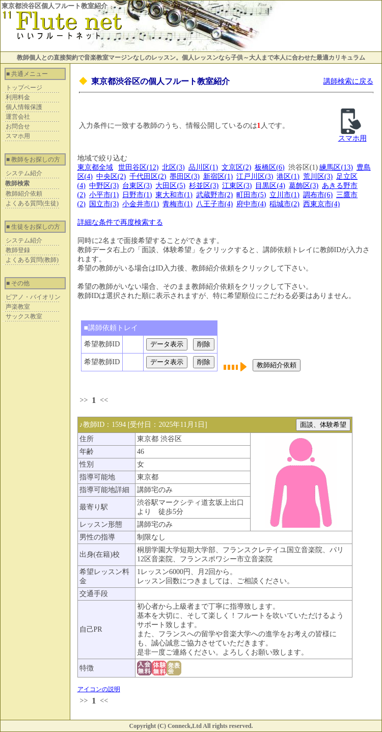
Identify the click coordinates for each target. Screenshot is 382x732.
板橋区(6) (269, 167)
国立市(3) (104, 204)
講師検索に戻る (348, 81)
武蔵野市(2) (214, 195)
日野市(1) (137, 195)
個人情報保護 (24, 107)
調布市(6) (318, 195)
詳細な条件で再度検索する (120, 222)
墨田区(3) (184, 176)
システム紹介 (24, 173)
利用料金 (18, 97)
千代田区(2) (147, 176)
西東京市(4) (321, 204)
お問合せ (18, 126)
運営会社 (18, 116)
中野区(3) (104, 185)
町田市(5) (251, 195)
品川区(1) (203, 167)
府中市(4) (251, 204)
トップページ (24, 87)
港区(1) (288, 176)
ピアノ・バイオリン (33, 297)
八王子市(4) (214, 204)
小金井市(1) (140, 204)
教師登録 (18, 250)
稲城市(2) (284, 204)
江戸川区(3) (254, 176)
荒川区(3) (318, 176)
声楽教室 (18, 306)
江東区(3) (237, 185)
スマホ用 (18, 136)
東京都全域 (95, 167)
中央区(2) (111, 176)
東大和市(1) (173, 195)
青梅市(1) (177, 204)
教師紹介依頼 (24, 193)
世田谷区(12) (138, 167)
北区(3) (173, 167)
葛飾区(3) (303, 185)
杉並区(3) (204, 185)
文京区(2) (236, 167)
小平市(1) (104, 195)
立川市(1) (284, 195)
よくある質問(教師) (32, 259)
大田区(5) (170, 185)
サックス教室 (24, 316)
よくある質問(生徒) (32, 203)
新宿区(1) (218, 176)
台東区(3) (137, 185)
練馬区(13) (335, 167)
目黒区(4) (270, 185)
